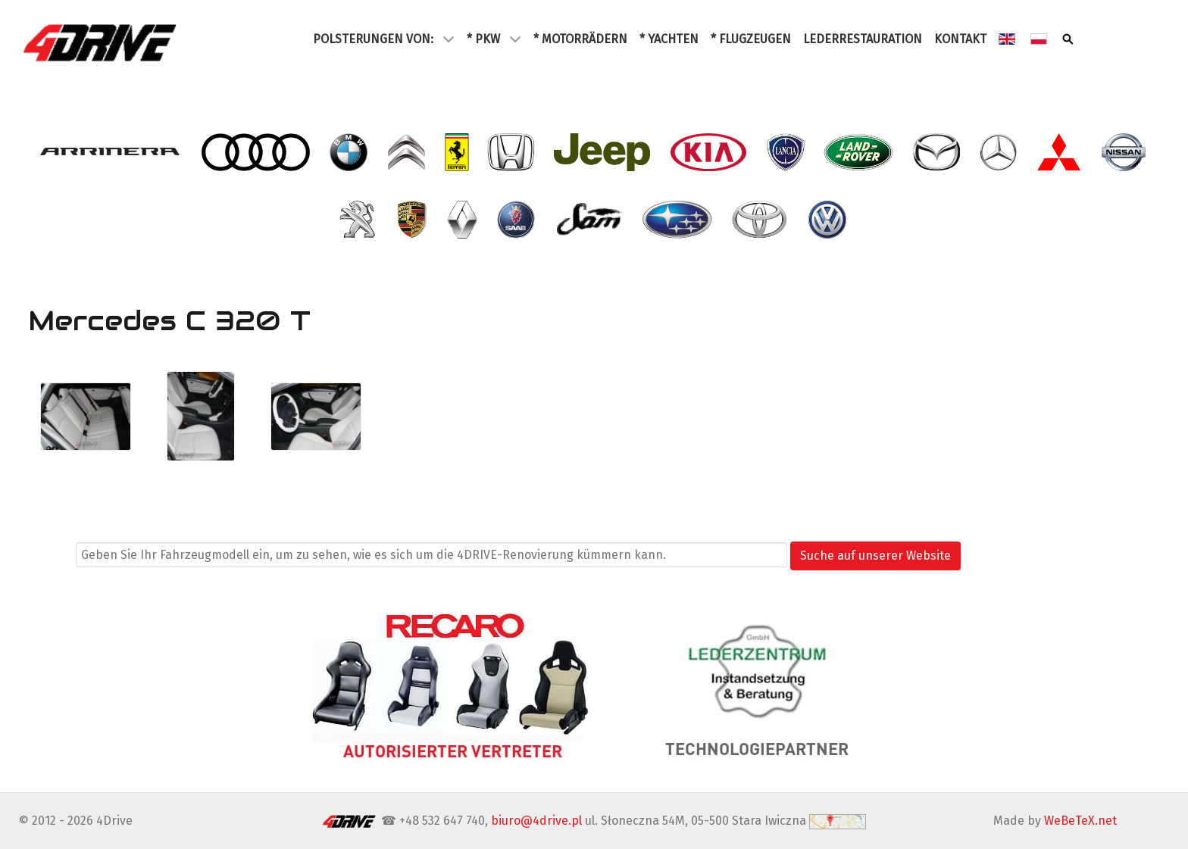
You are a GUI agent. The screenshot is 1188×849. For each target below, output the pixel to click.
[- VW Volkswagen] (828, 219)
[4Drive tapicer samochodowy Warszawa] (101, 42)
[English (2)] (1008, 38)
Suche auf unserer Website (875, 555)
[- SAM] (591, 219)
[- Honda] (512, 152)
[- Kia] (710, 152)
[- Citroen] (408, 152)
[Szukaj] (1069, 38)
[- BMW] (350, 152)
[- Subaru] (678, 219)
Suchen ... (46, 555)
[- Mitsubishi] (1061, 152)
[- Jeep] (604, 152)
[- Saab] (518, 219)
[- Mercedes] (1000, 152)
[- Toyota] (761, 219)
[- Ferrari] (458, 152)
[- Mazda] (938, 152)
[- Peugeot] (359, 219)
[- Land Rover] (860, 152)
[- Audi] (257, 152)
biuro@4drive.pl (536, 820)
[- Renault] (463, 219)
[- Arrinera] (112, 152)
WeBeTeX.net (1080, 820)
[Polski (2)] (1040, 38)
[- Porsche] (413, 219)
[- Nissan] (1125, 152)
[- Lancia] (787, 152)
